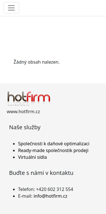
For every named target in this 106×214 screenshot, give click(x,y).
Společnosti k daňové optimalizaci (53, 144)
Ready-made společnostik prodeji (53, 150)
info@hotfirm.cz (51, 196)
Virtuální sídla (32, 157)
